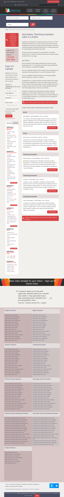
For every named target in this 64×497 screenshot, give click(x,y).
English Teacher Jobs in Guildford (11, 325)
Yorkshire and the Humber (12, 217)
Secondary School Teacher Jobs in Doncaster (42, 392)
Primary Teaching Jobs (11, 156)
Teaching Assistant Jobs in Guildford (40, 360)
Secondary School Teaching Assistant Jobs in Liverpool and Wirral (45, 438)
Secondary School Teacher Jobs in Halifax (41, 396)
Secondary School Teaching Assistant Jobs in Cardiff (43, 425)
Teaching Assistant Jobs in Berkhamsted (41, 354)
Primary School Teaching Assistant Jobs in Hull (14, 432)
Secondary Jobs (12, 137)
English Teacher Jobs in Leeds (11, 333)
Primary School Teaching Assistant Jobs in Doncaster (15, 427)
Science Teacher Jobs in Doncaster (12, 358)
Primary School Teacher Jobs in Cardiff (13, 390)
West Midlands (11, 222)
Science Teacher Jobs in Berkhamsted (12, 354)
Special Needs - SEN (11, 190)
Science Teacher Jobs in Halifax (11, 361)
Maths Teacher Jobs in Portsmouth (40, 336)
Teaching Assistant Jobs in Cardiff (39, 356)
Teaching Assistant (30, 154)
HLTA (25, 112)
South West (12, 220)
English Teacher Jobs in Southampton (12, 338)
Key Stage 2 (10, 196)
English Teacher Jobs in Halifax (11, 327)
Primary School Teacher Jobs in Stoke (12, 408)
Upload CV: (8, 84)
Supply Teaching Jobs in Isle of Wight (12, 461)
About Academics (45, 11)
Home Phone (9, 102)
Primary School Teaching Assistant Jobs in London (15, 418)
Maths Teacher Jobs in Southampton (40, 338)
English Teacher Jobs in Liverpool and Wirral (14, 334)
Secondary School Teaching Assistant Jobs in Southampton (45, 442)
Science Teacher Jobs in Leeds (11, 367)
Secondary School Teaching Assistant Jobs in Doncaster (44, 427)
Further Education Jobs (11, 146)
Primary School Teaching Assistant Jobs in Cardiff (15, 425)
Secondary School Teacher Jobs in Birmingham (42, 385)
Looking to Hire (38, 10)
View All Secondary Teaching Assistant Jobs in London (41, 218)
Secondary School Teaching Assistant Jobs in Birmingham (44, 419)
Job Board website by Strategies (13, 489)
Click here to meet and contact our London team (41, 102)
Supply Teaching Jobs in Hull (10, 463)
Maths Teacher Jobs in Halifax (39, 327)
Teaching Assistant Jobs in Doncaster (40, 358)
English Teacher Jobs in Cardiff (11, 322)
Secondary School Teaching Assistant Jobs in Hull (43, 432)
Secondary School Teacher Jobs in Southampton (43, 407)
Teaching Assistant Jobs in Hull (39, 363)
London (11, 215)
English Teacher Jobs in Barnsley (11, 318)
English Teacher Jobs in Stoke (11, 340)
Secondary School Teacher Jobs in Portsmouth (42, 405)
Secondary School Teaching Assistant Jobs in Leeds (43, 435)
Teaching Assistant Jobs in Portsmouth (40, 370)
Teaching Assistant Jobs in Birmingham (41, 351)
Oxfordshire (11, 238)
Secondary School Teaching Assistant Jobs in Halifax (15, 430)
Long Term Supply (10, 270)
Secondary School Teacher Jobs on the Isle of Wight (43, 399)
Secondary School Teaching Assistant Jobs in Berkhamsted (45, 423)
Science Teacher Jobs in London (11, 349)
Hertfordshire (11, 241)
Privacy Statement (10, 118)
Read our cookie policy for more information (26, 493)
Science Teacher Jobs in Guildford (12, 360)
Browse (9, 123)
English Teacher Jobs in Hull (10, 329)
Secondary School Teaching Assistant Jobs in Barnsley (44, 421)
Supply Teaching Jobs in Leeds (11, 459)
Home (6, 29)
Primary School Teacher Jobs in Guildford (13, 394)
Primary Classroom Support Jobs (11, 173)
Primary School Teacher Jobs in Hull (12, 398)
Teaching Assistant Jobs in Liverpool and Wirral (42, 369)
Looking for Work (30, 10)
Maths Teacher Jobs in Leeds (39, 333)
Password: (8, 97)
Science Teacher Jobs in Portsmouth (12, 370)
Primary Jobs (11, 132)
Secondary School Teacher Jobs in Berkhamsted (43, 389)
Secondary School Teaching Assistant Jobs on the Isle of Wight (45, 434)
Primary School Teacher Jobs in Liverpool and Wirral (15, 403)
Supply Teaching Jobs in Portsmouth (12, 456)
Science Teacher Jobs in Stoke (11, 374)
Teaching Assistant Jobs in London (40, 349)
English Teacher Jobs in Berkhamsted (12, 320)
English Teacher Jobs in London (11, 315)
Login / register (53, 1)
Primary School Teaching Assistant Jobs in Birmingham (16, 419)
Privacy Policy (25, 489)
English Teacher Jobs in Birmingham (12, 316)
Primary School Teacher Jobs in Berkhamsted (14, 389)
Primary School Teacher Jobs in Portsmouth (14, 405)
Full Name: (8, 88)
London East (10, 245)
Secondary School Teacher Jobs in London (41, 383)
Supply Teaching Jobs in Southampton (12, 454)
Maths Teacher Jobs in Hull (38, 329)
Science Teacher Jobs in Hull (11, 363)
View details (52, 127)
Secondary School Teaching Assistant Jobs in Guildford (16, 428)
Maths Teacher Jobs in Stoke (38, 340)
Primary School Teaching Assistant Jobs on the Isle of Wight (17, 434)
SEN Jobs (11, 135)
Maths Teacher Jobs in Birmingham (40, 316)
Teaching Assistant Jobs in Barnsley (40, 353)
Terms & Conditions (34, 489)
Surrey (10, 232)
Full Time (11, 256)
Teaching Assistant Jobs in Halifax (39, 361)
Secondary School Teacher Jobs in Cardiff (41, 390)
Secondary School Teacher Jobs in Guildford (42, 394)
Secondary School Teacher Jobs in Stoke (41, 408)
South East (10, 212)
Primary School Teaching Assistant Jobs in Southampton (16, 441)
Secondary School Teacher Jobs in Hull (41, 398)
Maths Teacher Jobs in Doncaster (39, 324)
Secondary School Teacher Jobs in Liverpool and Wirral (44, 403)
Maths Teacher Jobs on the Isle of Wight (41, 331)
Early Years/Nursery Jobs (11, 142)
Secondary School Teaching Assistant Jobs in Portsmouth (44, 440)
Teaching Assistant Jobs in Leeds (39, 367)
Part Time (11, 257)
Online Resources (53, 11)
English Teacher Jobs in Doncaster (12, 324)
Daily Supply (10, 201)
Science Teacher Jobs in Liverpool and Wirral (14, 369)
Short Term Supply (10, 267)
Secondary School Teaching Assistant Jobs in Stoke (43, 444)
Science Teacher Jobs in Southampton (13, 372)
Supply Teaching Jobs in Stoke (11, 452)
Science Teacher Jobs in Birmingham (12, 351)
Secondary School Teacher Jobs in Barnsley (42, 387)
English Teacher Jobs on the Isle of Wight (13, 331)
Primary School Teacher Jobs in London (13, 383)
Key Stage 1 (11, 199)
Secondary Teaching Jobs (11, 161)
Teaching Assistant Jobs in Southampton (41, 372)
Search (15, 123)
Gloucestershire (12, 235)
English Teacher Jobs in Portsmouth (12, 336)
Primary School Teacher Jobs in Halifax (13, 396)
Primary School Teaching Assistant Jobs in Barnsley (15, 421)
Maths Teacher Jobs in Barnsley (39, 318)
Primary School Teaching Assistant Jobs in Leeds (15, 435)
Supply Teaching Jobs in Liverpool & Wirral (13, 457)
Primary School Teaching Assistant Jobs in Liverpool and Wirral (17, 437)
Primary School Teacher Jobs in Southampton (14, 407)
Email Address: (9, 93)
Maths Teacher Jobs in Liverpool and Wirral (41, 334)
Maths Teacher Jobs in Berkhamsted (40, 320)
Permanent (12, 264)
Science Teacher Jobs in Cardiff (11, 356)
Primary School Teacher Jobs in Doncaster (13, 392)
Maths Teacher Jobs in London (39, 315)
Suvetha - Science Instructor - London (32, 303)
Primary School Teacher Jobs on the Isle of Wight (15, 399)
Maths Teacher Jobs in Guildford (39, 325)
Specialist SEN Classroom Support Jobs (11, 167)
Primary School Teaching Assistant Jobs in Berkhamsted (16, 423)
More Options (14, 182)
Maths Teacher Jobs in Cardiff (39, 322)
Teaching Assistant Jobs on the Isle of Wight (42, 365)
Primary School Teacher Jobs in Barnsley (13, 387)
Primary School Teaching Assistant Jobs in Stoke (15, 443)
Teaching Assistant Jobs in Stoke (39, 374)
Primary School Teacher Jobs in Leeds (13, 401)
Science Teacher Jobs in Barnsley (12, 353)
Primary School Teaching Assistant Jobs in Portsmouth (16, 439)
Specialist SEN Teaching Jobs (11, 178)
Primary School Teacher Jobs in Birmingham (14, 385)
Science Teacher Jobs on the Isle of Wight (13, 365)
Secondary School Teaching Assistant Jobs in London (43, 418)
